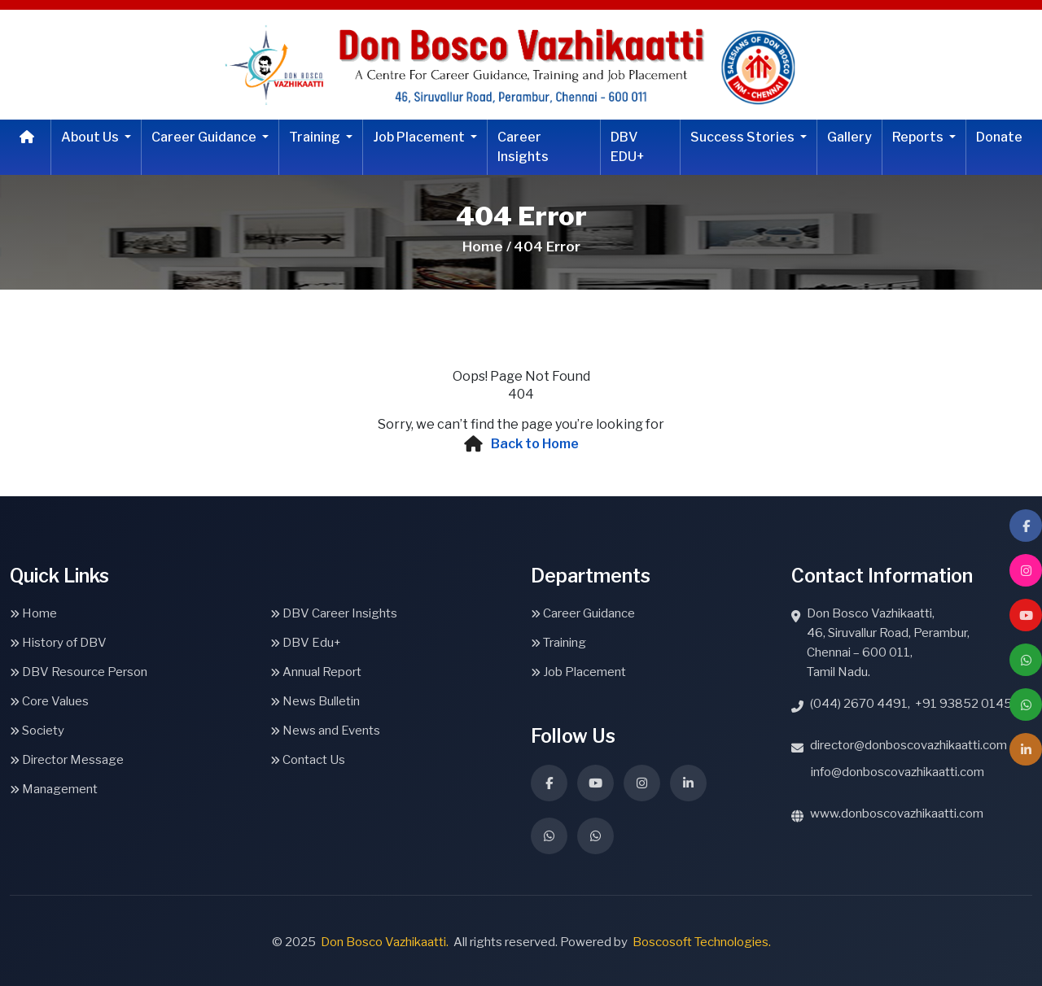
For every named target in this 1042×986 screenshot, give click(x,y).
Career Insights (523, 146)
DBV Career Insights (333, 613)
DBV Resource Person (78, 672)
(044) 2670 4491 (859, 703)
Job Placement (420, 137)
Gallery (849, 137)
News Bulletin (315, 701)
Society (37, 730)
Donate (999, 137)
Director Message (67, 760)
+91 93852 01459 (967, 703)
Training (316, 137)
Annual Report (315, 672)
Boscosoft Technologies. (702, 942)
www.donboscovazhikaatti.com (896, 813)
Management (54, 789)
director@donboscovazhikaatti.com (908, 745)
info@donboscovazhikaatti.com (897, 772)
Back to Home (535, 444)
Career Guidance (205, 137)
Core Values (49, 701)
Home (33, 613)
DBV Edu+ (305, 642)
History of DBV (58, 642)
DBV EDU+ (628, 146)
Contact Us (307, 760)
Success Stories (743, 137)
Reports (919, 137)
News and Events (325, 730)
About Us (91, 137)
